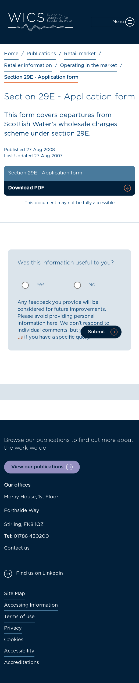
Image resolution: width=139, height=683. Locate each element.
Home (11, 53)
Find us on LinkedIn (39, 573)
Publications (41, 53)
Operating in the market (88, 65)
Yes (40, 284)
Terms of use (19, 616)
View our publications (37, 467)
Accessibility (19, 651)
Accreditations (21, 662)
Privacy (13, 628)
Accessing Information (31, 605)
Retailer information (28, 65)
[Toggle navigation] (113, 22)
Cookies (13, 639)
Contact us (17, 548)
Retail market (80, 53)
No (91, 284)
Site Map (14, 593)
